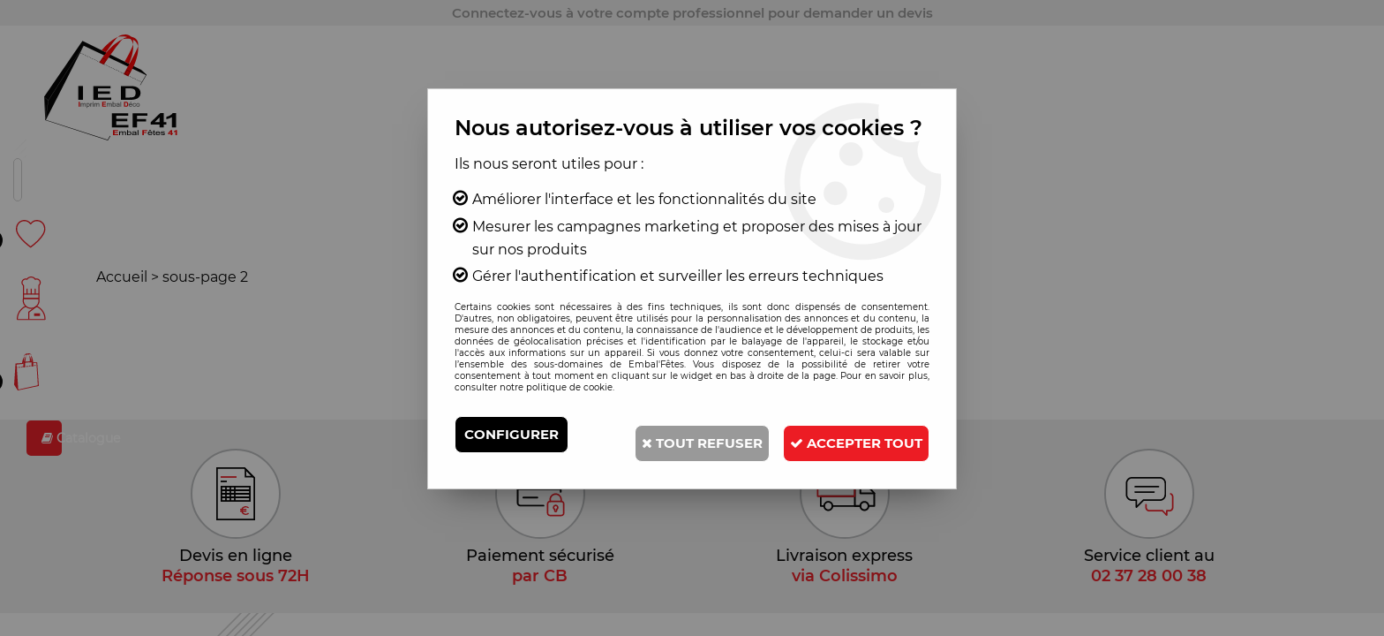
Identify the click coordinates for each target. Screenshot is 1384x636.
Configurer (514, 434)
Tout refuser (836, 434)
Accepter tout (842, 471)
